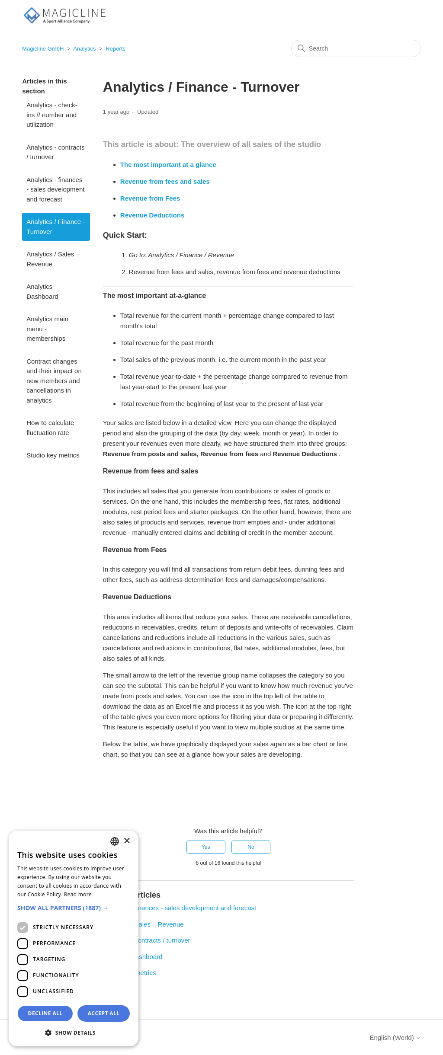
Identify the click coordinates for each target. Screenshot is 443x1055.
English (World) (395, 1037)
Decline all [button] (45, 1013)
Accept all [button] (104, 1013)
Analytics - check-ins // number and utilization (51, 114)
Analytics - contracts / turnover (55, 152)
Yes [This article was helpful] (206, 847)
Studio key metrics (53, 455)
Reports (115, 48)
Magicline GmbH (43, 48)
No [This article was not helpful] (250, 847)
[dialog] (73, 938)
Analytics (84, 48)
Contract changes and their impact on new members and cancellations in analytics (54, 381)
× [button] (126, 841)
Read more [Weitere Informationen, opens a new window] (78, 894)
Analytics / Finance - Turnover (55, 226)
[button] (73, 907)
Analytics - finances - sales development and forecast (55, 189)
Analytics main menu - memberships (47, 328)
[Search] (356, 48)
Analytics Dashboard (42, 291)
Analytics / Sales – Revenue (53, 259)
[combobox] (114, 841)
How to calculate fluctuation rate (50, 427)
